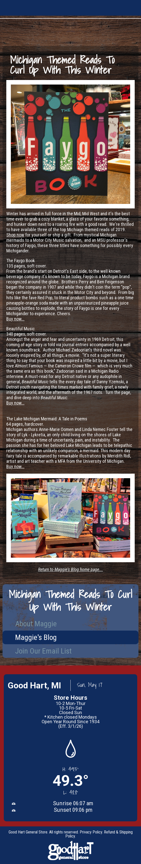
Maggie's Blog (36, 637)
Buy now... (15, 318)
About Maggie (36, 623)
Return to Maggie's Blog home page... (70, 569)
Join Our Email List (43, 650)
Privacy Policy (91, 832)
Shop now (15, 234)
